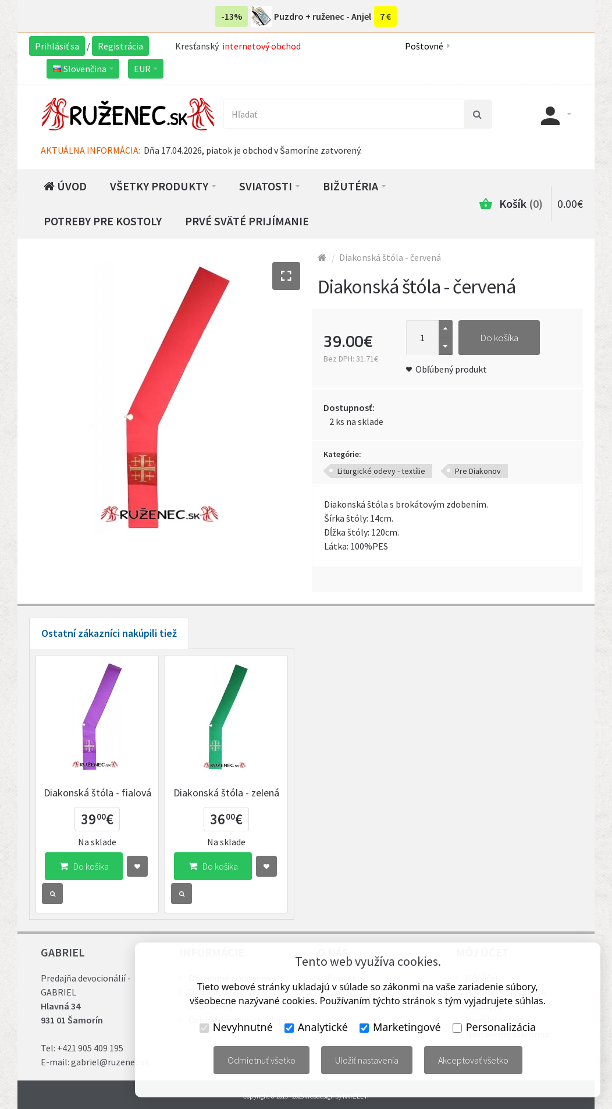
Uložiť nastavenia (366, 1060)
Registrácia (120, 46)
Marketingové (400, 1027)
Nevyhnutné (236, 1027)
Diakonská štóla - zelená (226, 792)
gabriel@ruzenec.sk (110, 1062)
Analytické (316, 1027)
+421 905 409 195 (90, 1048)
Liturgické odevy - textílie (381, 471)
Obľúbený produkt (451, 369)
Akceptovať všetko (473, 1060)
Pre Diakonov (478, 471)
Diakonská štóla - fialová (97, 792)
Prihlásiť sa (57, 46)
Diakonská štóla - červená (390, 257)
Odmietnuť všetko (261, 1060)
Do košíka (499, 337)
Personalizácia (494, 1027)
